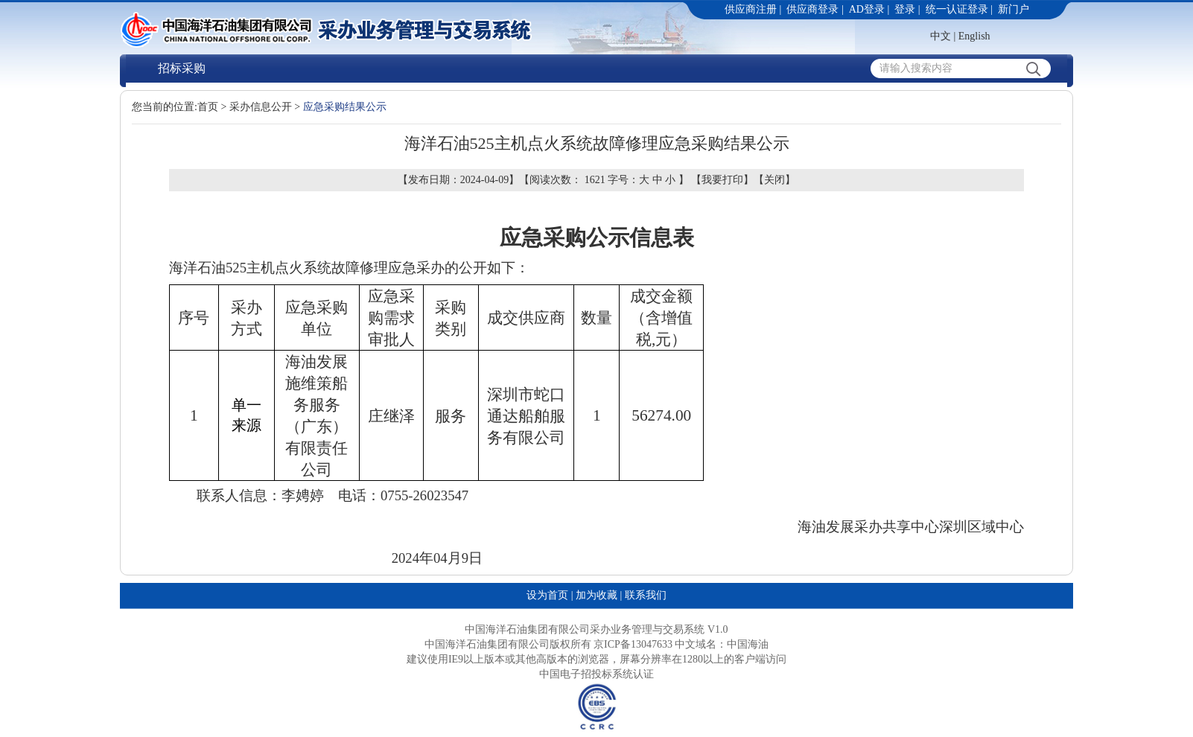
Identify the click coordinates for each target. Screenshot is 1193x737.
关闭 (774, 179)
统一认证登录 (957, 9)
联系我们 (646, 595)
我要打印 (722, 179)
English (974, 36)
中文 (940, 36)
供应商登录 (812, 9)
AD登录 (867, 9)
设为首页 (547, 595)
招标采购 (182, 68)
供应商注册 (751, 9)
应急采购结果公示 (344, 106)
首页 (207, 106)
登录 (904, 9)
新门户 (1013, 9)
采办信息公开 (260, 106)
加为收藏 (596, 595)
